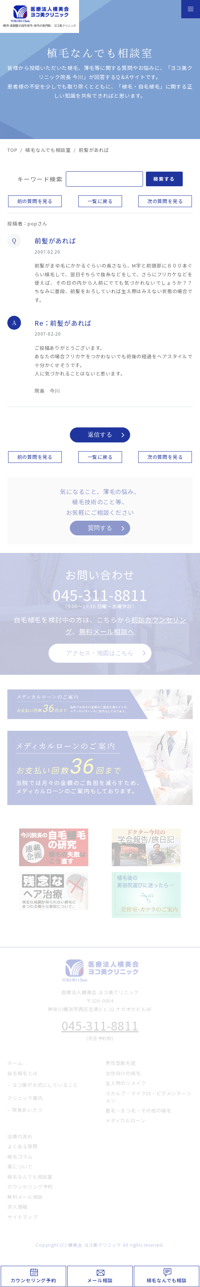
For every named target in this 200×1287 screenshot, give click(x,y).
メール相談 (100, 1280)
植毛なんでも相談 (167, 1280)
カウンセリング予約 (33, 1280)
